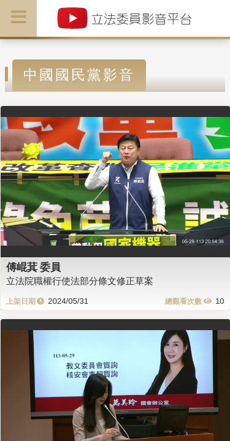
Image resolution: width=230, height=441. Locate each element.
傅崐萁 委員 (33, 267)
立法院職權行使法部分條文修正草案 (79, 281)
